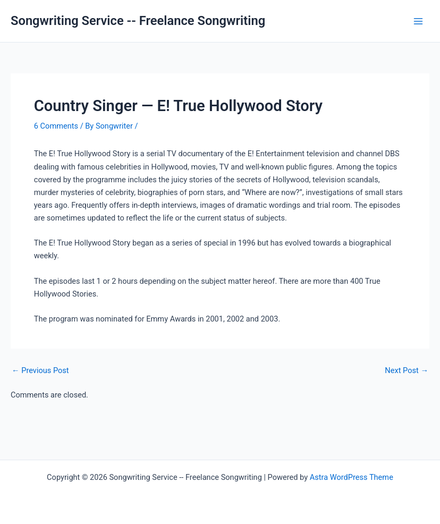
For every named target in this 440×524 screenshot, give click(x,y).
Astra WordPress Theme (351, 477)
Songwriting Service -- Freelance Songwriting (138, 20)
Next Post (406, 371)
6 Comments (56, 126)
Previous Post (40, 371)
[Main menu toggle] (418, 21)
